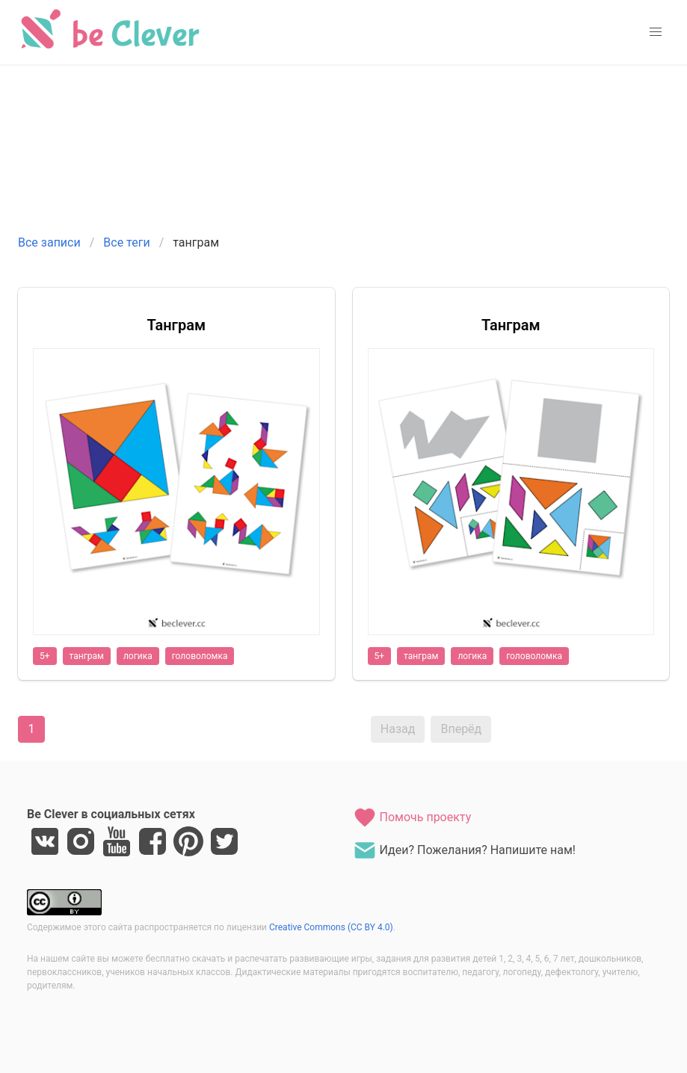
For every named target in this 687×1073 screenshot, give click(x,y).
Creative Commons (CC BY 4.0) (331, 927)
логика (138, 656)
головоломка (200, 656)
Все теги (126, 242)
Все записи (49, 242)
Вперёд (460, 729)
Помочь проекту (412, 817)
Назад (398, 729)
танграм (87, 656)
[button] (655, 32)
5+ (45, 656)
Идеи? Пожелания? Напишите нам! (464, 850)
